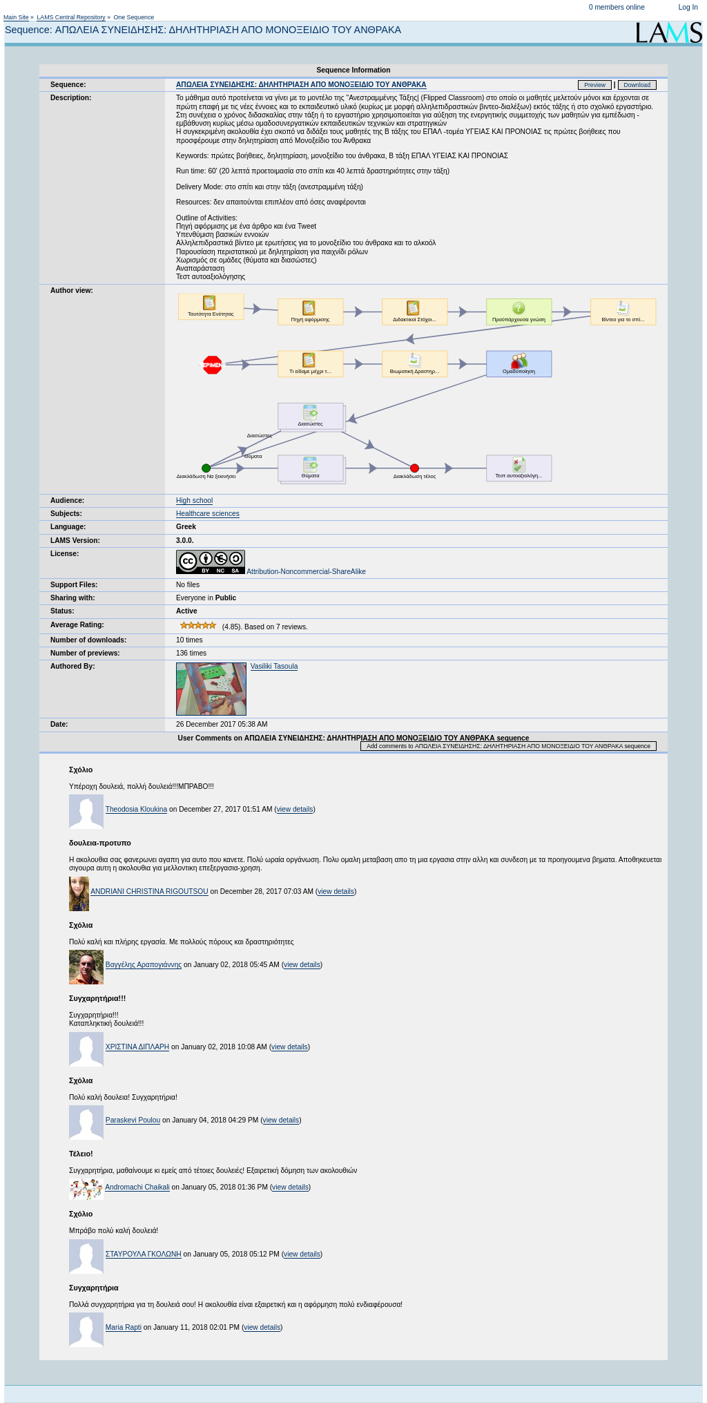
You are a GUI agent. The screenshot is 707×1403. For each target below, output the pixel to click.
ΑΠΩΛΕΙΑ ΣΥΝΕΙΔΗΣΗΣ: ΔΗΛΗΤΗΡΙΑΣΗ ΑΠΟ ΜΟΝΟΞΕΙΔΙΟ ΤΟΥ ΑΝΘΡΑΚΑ (301, 84)
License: (64, 553)
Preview (595, 85)
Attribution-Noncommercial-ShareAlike (271, 571)
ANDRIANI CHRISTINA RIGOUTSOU (149, 891)
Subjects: (66, 513)
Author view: (71, 290)
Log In (688, 7)
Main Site (16, 17)
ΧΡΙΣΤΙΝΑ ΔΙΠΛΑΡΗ (137, 1047)
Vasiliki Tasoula (274, 666)
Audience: (67, 500)
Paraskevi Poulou (133, 1120)
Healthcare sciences (208, 513)
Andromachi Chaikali (137, 1187)
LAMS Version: (75, 540)
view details (295, 809)
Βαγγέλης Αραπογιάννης (144, 964)
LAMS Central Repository (71, 17)
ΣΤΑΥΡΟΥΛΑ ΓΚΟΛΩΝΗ (144, 1254)
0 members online (617, 7)
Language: (68, 527)
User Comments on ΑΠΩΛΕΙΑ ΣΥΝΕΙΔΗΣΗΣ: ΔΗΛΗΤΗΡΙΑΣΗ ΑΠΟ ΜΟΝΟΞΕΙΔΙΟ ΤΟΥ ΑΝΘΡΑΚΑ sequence (354, 738)
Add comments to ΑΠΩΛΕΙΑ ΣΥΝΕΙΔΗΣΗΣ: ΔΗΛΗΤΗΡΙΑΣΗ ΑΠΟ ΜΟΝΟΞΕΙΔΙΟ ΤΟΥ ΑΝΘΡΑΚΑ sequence (508, 746)
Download (637, 85)
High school (194, 500)
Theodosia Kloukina (136, 809)
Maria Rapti (124, 1327)
